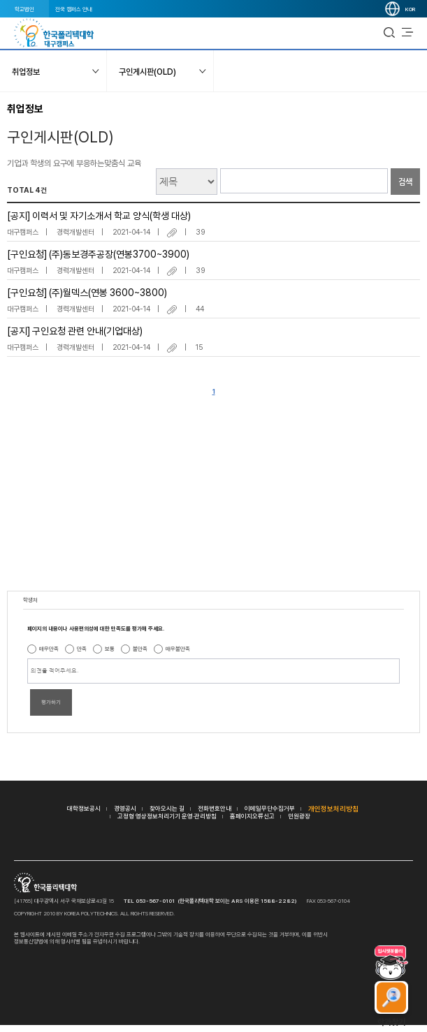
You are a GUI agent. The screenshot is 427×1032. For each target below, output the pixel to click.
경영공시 (125, 808)
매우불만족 (178, 648)
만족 (82, 648)
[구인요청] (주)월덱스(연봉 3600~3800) (87, 292)
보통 (110, 648)
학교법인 (24, 9)
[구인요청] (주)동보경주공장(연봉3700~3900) (98, 254)
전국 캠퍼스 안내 (73, 9)
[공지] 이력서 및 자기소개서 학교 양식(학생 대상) (99, 215)
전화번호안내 (214, 808)
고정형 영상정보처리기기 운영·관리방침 (167, 816)
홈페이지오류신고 (252, 816)
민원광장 (299, 816)
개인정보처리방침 (333, 808)
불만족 (140, 648)
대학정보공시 (84, 808)
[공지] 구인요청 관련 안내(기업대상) (75, 331)
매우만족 (49, 648)
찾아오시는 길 (167, 808)
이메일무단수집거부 (270, 808)
